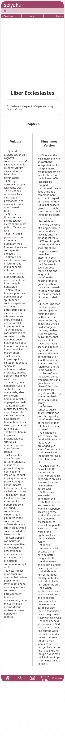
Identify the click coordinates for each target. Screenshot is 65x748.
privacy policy (45, 678)
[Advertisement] (32, 53)
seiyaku (12, 4)
